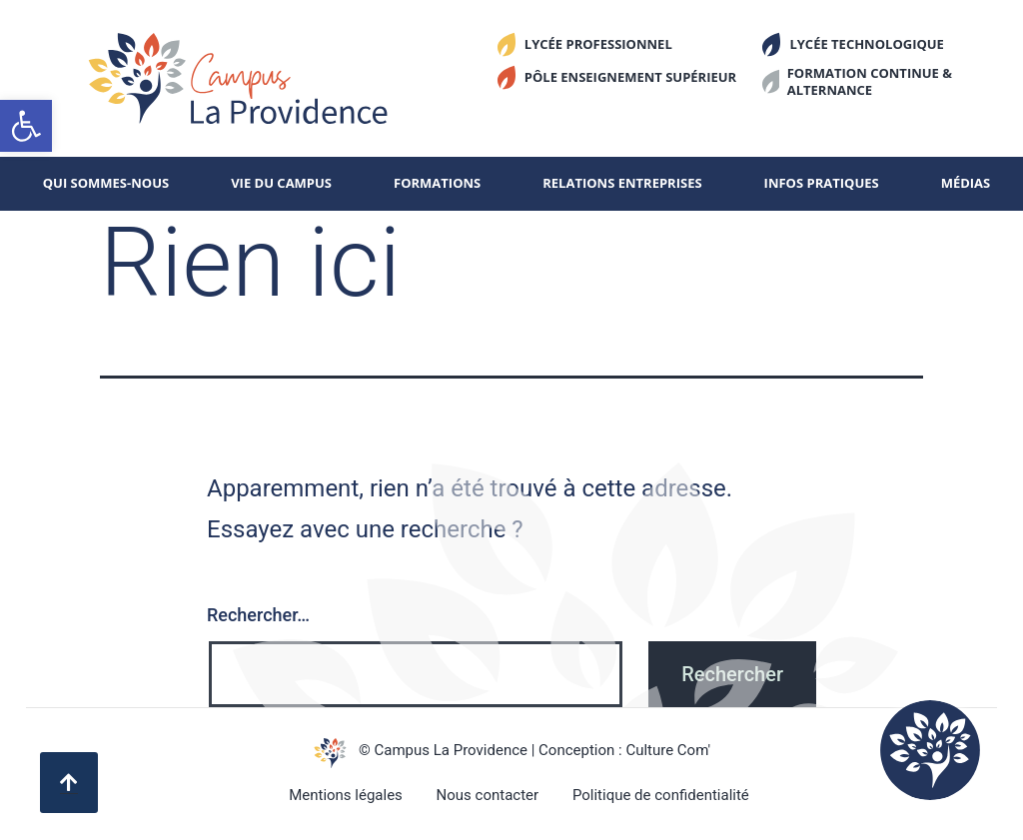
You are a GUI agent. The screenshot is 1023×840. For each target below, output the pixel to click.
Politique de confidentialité (660, 795)
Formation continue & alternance (869, 81)
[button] (26, 126)
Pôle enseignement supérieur (630, 77)
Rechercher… (258, 614)
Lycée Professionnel (598, 44)
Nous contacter (488, 795)
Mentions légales (346, 795)
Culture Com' (667, 750)
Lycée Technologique (866, 44)
